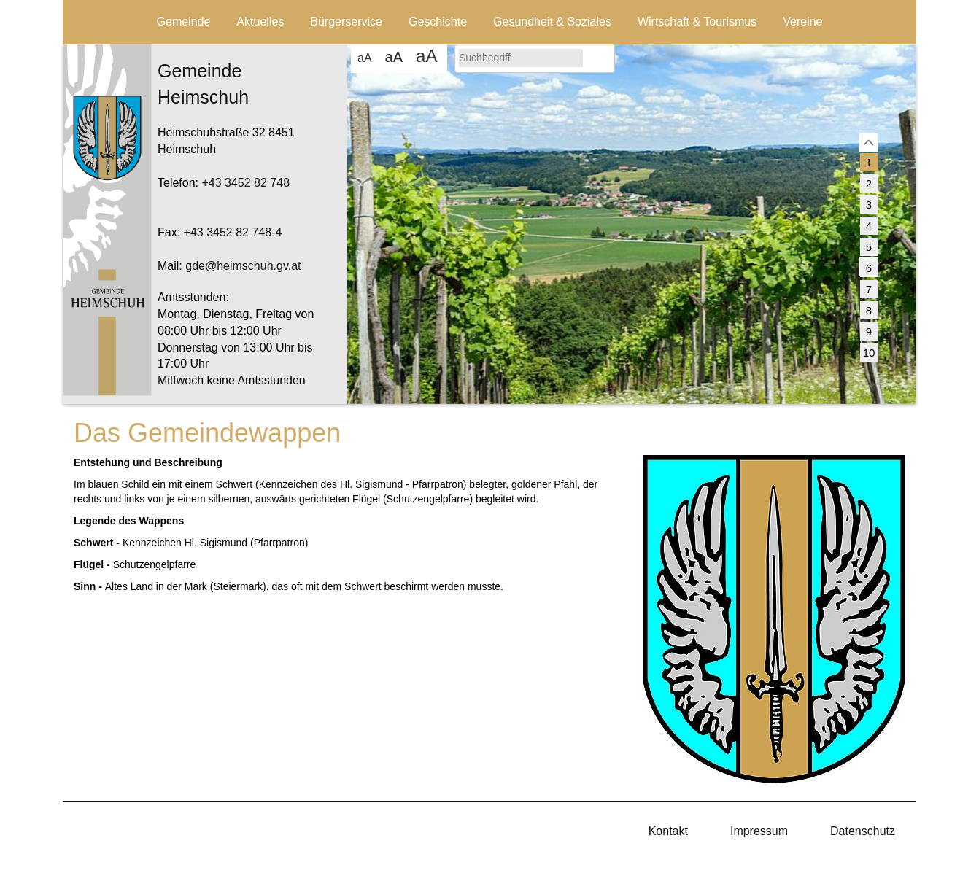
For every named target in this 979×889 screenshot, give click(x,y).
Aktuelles (260, 21)
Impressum (759, 831)
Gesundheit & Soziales (552, 21)
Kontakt (668, 831)
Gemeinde (184, 21)
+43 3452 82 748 (245, 182)
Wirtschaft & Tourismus (697, 21)
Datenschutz (862, 831)
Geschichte (438, 21)
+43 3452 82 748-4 (233, 232)
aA (364, 58)
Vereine (802, 21)
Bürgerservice (346, 21)
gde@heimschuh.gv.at (243, 266)
